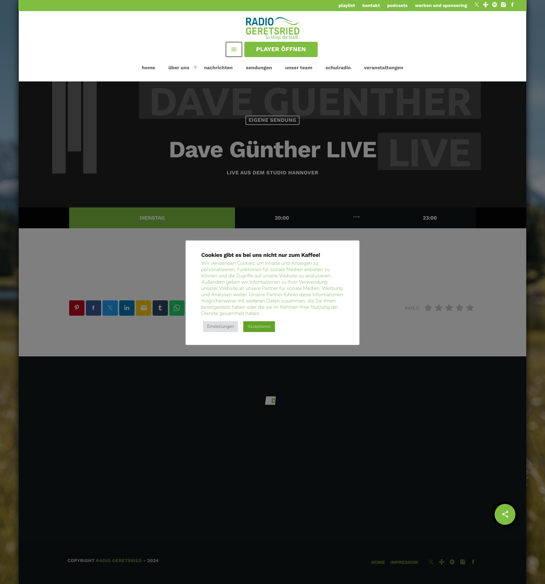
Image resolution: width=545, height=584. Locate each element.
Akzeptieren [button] (259, 326)
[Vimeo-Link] (273, 28)
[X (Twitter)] (477, 5)
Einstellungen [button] (220, 326)
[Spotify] (494, 5)
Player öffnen (281, 49)
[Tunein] (486, 5)
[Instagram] (503, 5)
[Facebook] (512, 5)
